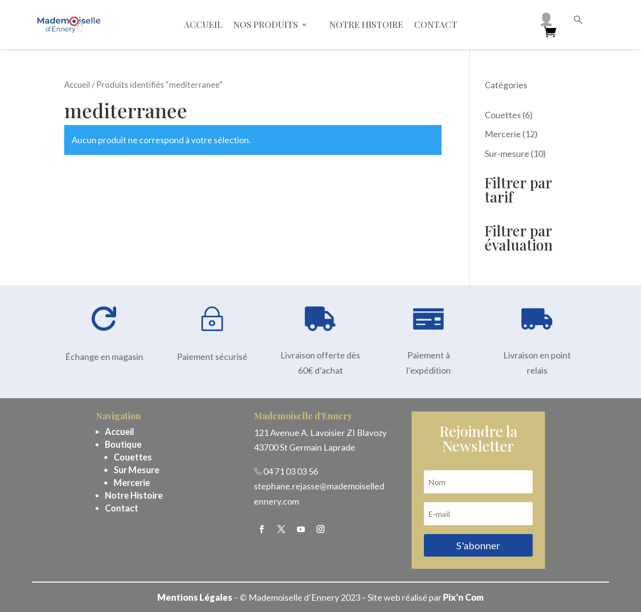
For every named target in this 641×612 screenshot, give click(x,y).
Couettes (133, 457)
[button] (578, 21)
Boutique (123, 444)
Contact (435, 24)
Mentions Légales (194, 597)
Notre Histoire (134, 495)
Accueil (203, 24)
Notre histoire (366, 24)
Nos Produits (265, 24)
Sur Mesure (136, 469)
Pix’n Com (463, 597)
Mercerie (132, 482)
